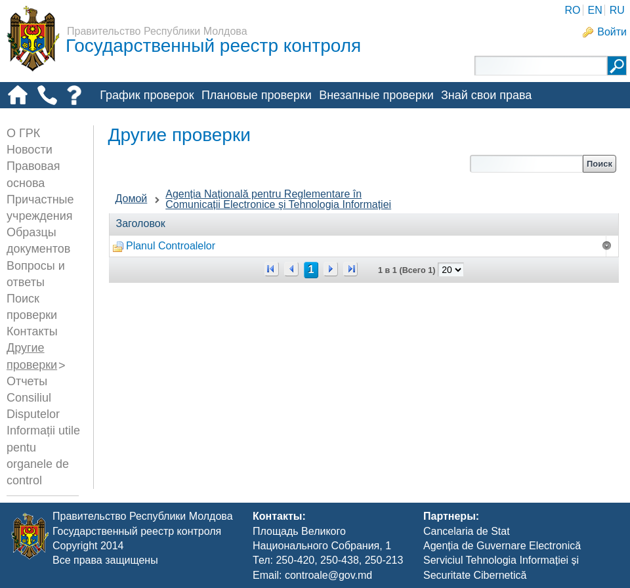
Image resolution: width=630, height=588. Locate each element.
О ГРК (23, 133)
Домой (132, 198)
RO (572, 10)
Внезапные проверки (376, 95)
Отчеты (27, 381)
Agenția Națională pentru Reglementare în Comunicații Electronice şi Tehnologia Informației (278, 199)
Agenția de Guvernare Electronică (502, 545)
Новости (29, 149)
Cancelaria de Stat (466, 531)
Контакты (32, 331)
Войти (612, 31)
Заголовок (140, 223)
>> (350, 269)
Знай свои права (486, 95)
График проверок (147, 95)
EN (594, 10)
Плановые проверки (256, 95)
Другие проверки (146, 116)
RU (617, 10)
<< (271, 269)
